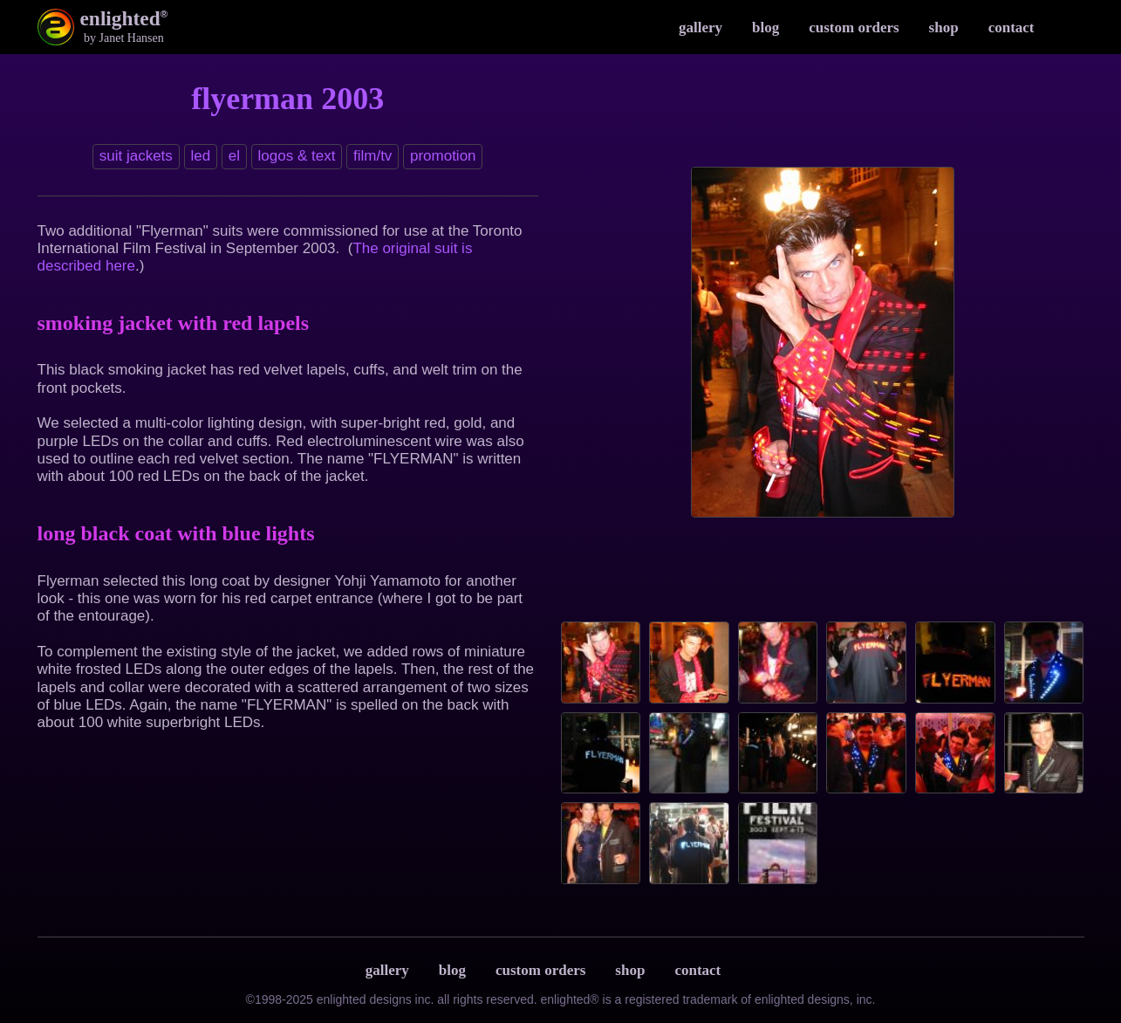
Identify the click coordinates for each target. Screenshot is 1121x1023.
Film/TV (372, 156)
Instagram (1066, 27)
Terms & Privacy (752, 970)
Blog (765, 27)
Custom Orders (854, 27)
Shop (944, 27)
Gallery (700, 27)
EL (234, 156)
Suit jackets (136, 156)
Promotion (443, 156)
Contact (1011, 27)
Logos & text (297, 156)
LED (200, 156)
